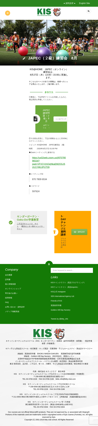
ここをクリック (61, 119)
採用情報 (8, 298)
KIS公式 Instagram (58, 292)
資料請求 (79, 232)
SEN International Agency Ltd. (62, 296)
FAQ (7, 302)
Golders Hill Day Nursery (60, 310)
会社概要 (8, 275)
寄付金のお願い (11, 293)
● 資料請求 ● (69, 3)
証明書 (7, 279)
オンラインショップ (13, 289)
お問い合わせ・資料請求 (15, 307)
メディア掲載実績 (12, 311)
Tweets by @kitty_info (59, 319)
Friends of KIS (56, 301)
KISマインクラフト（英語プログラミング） (68, 283)
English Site (84, 3)
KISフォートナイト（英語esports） (65, 287)
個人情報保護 (10, 284)
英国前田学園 (56, 305)
